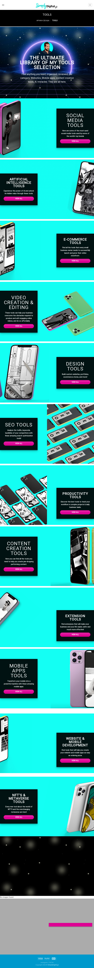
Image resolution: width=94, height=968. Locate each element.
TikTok (51, 962)
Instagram (44, 962)
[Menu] (3, 5)
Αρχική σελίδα (42, 20)
